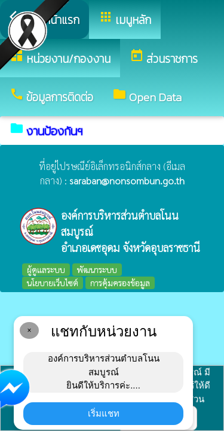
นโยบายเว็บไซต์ (52, 282)
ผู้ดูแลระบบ (46, 269)
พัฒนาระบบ (97, 269)
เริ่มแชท (103, 413)
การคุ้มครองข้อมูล (120, 282)
